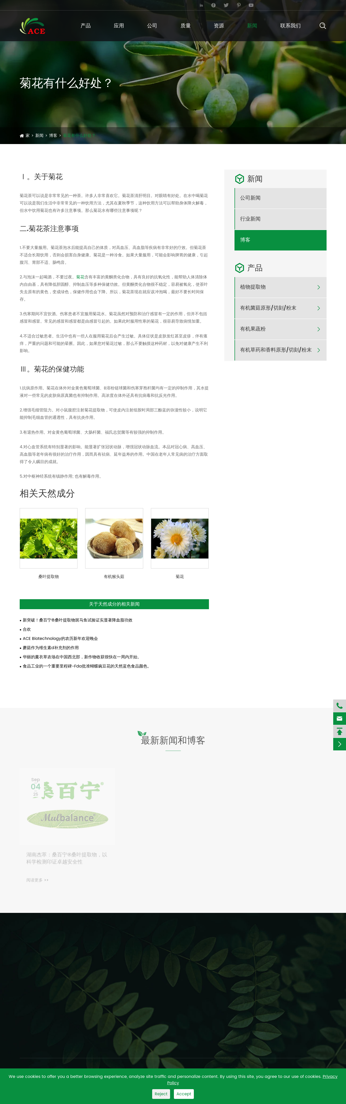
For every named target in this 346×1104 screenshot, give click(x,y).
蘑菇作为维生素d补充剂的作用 (51, 647)
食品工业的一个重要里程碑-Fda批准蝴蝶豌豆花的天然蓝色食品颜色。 (87, 666)
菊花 (80, 277)
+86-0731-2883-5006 (123, 5)
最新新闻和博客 (173, 743)
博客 (53, 135)
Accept (183, 1094)
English (313, 5)
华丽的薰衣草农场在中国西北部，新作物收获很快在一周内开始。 (82, 657)
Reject (161, 1094)
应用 (119, 26)
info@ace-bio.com (42, 5)
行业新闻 (250, 219)
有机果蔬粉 (253, 329)
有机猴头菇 (114, 577)
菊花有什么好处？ (79, 135)
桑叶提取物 (48, 577)
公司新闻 (250, 198)
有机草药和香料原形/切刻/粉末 (276, 350)
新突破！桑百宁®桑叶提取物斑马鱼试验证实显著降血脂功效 (77, 620)
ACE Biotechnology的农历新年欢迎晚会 (60, 638)
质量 (186, 26)
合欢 (27, 629)
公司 (152, 26)
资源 (219, 26)
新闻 (252, 26)
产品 (86, 26)
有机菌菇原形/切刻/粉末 (268, 308)
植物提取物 (253, 287)
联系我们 (290, 26)
